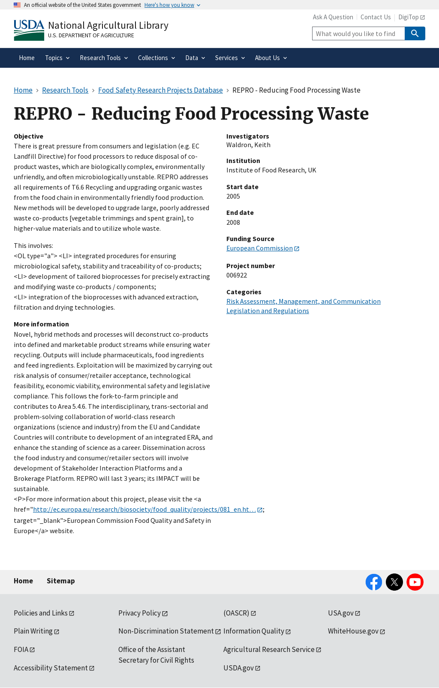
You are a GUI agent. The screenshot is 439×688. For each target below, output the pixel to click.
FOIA (21, 649)
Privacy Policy (139, 613)
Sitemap (61, 580)
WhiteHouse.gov (353, 631)
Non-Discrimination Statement (166, 631)
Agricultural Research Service (269, 649)
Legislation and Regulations (267, 310)
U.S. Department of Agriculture (91, 35)
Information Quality (253, 631)
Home (23, 580)
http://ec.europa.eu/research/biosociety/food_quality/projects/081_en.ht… (144, 509)
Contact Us (376, 17)
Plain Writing (33, 631)
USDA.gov (238, 668)
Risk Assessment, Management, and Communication (303, 301)
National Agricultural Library (108, 25)
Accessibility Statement (51, 668)
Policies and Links (41, 613)
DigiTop (408, 17)
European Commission (259, 248)
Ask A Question (333, 17)
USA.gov (341, 613)
